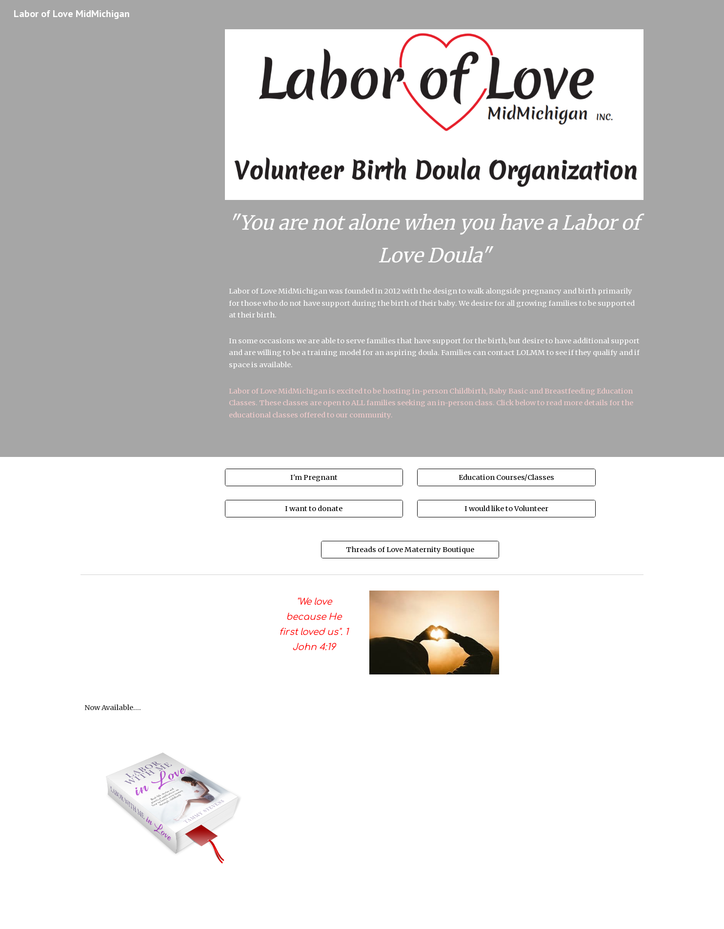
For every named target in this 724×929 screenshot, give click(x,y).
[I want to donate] (313, 508)
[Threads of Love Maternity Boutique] (410, 549)
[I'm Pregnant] (313, 477)
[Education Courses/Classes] (506, 477)
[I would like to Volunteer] (506, 508)
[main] (434, 239)
